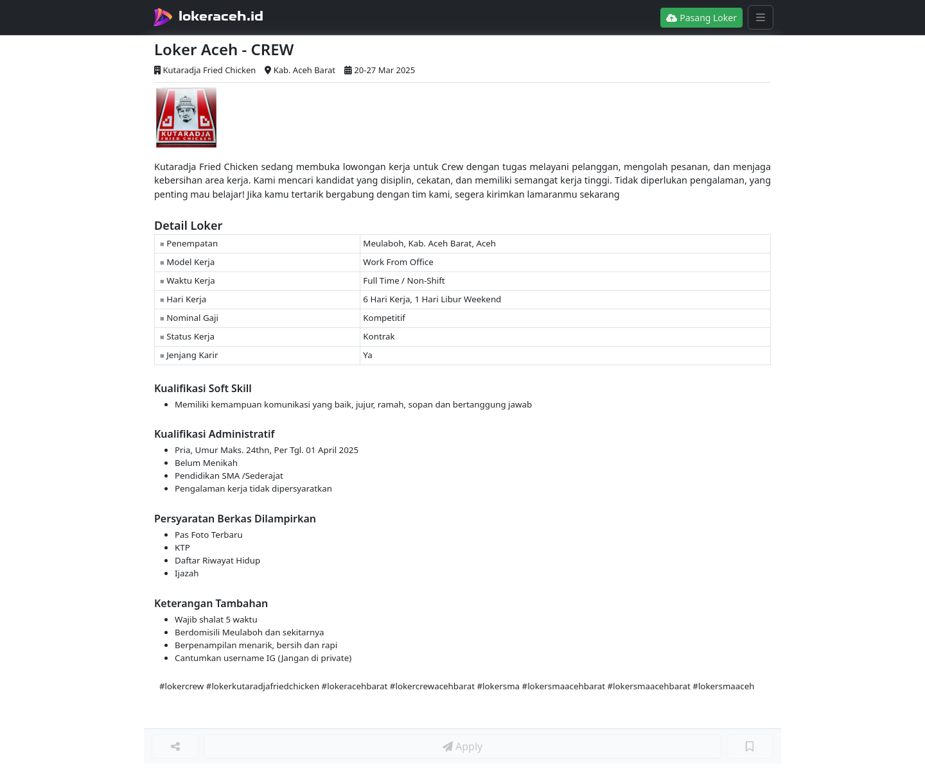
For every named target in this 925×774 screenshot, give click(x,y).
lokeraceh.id (221, 16)
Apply (462, 746)
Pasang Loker (701, 18)
